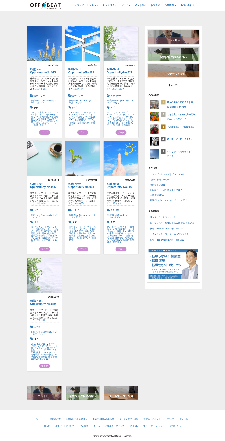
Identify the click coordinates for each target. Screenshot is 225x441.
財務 (118, 125)
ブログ (125, 5)
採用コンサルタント (46, 352)
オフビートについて (64, 426)
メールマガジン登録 (121, 396)
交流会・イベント (152, 419)
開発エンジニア (44, 241)
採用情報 (134, 426)
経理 (38, 123)
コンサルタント (88, 112)
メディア (170, 419)
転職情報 (115, 240)
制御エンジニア (38, 350)
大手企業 (40, 235)
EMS (77, 112)
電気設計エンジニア (40, 359)
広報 (38, 237)
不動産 (39, 231)
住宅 (92, 231)
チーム (96, 426)
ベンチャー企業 (41, 227)
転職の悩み (85, 237)
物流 (79, 123)
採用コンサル (44, 119)
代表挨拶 (84, 426)
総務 (36, 125)
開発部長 (117, 242)
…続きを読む (40, 89)
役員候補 (46, 237)
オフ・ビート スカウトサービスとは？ (96, 5)
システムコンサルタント (81, 114)
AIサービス (124, 112)
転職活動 (124, 240)
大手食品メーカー (83, 121)
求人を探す (140, 5)
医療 (44, 233)
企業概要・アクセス (114, 426)
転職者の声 (55, 419)
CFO (33, 112)
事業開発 (78, 231)
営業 (74, 119)
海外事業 (125, 123)
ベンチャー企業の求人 (120, 120)
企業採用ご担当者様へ (83, 396)
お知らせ (155, 5)
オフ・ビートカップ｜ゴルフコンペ (167, 174)
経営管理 (52, 356)
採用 (119, 231)
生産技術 (81, 235)
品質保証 (51, 233)
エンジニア (42, 344)
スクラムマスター (119, 119)
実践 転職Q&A (157, 195)
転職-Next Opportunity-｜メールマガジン (44, 101)
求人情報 (127, 231)
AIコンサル (112, 112)
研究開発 (38, 240)
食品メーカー (46, 125)
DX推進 (40, 112)
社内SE (39, 121)
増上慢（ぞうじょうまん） (180, 139)
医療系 (72, 233)
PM (109, 227)
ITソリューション (77, 227)
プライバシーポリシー (154, 426)
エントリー (44, 396)
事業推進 (48, 231)
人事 (36, 116)
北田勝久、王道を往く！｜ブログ (166, 190)
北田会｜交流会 (157, 184)
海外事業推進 (47, 354)
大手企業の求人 (84, 233)
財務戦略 (126, 125)
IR (32, 227)
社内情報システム (116, 235)
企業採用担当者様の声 (103, 419)
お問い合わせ (187, 5)
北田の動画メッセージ (160, 179)
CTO (115, 114)
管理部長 (42, 356)
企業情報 (170, 5)
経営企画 (90, 235)
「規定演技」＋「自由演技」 (182, 127)
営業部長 (44, 116)
